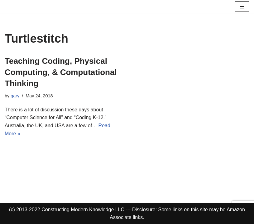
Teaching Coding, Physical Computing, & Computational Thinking (61, 72)
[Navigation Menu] (242, 6)
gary (15, 95)
